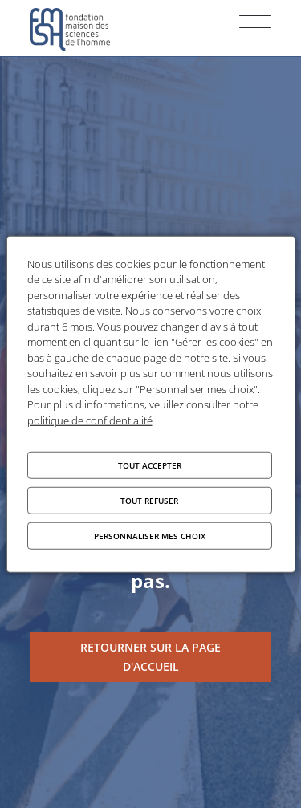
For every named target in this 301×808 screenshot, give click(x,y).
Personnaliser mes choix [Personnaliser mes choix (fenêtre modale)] (149, 536)
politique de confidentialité (90, 419)
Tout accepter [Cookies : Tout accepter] (149, 465)
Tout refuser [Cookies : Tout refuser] (149, 500)
